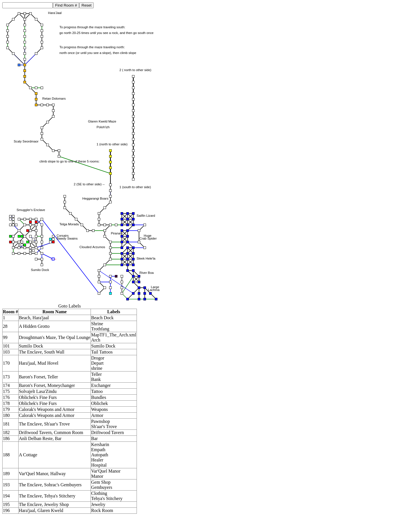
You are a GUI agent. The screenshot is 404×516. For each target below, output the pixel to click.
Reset (86, 5)
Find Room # (66, 5)
